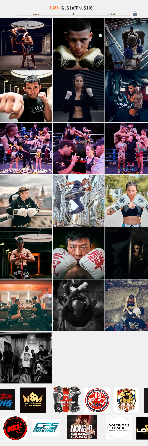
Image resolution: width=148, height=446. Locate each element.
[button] (135, 13)
